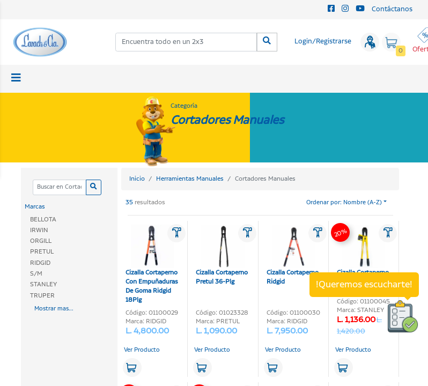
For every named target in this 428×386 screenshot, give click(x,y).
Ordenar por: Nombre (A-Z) (344, 202)
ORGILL (40, 241)
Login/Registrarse (322, 41)
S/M (36, 273)
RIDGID (40, 263)
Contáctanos (392, 9)
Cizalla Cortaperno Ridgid (293, 255)
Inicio (137, 178)
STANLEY (43, 284)
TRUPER (42, 295)
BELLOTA (43, 219)
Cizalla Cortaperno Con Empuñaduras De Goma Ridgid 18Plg (152, 264)
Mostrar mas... (53, 309)
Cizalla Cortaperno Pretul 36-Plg (222, 255)
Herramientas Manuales (190, 178)
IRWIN (39, 230)
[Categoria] (59, 187)
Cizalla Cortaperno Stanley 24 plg (363, 255)
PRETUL (42, 251)
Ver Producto (142, 350)
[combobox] (186, 42)
